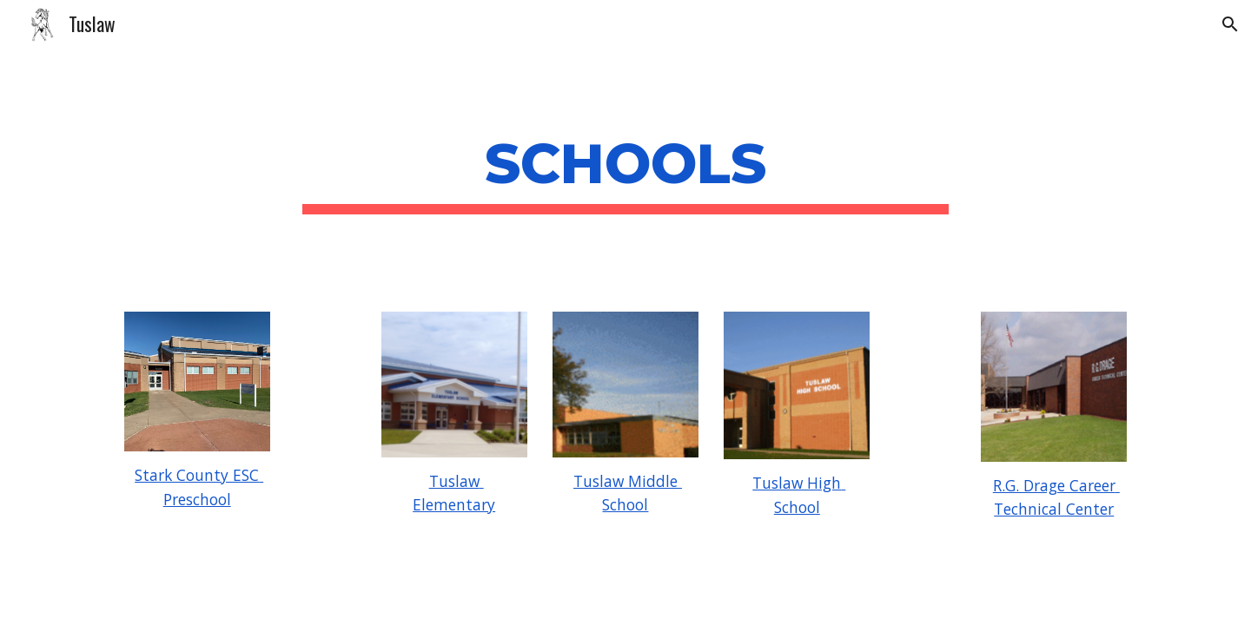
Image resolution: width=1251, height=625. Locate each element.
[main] (625, 169)
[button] (1230, 24)
